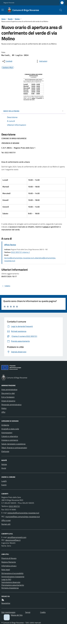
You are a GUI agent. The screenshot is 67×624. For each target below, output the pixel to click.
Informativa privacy (8, 565)
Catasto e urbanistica (9, 436)
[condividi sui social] (7, 61)
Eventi (3, 484)
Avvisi (3, 468)
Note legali (5, 569)
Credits (43, 612)
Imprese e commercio (9, 440)
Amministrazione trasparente (12, 576)
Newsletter (5, 603)
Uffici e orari (6, 520)
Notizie (17, 19)
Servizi (27, 612)
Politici (3, 408)
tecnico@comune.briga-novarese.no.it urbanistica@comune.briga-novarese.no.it (30, 259)
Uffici (3, 412)
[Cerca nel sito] (59, 10)
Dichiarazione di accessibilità (12, 573)
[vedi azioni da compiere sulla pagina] (41, 61)
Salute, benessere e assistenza (13, 443)
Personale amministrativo (11, 404)
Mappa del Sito (16, 615)
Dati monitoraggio (8, 612)
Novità (10, 19)
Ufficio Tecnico (10, 244)
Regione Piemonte (9, 3)
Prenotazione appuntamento (12, 585)
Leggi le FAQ (6, 579)
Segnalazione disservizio (10, 582)
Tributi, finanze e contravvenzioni (14, 447)
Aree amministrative (9, 389)
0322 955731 (14, 506)
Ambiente (5, 425)
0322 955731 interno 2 (20, 252)
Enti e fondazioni (7, 397)
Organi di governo (8, 400)
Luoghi (4, 481)
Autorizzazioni (6, 432)
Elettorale (5, 451)
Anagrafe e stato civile (10, 428)
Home (3, 19)
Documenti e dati (8, 393)
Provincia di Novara (8, 558)
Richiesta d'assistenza (10, 587)
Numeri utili (5, 524)
